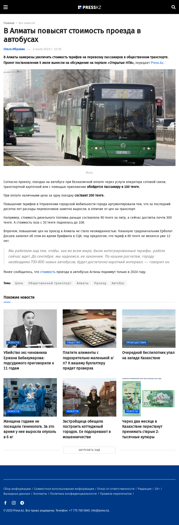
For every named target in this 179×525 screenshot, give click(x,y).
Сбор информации (17, 488)
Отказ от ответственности (116, 488)
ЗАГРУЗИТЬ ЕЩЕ (89, 450)
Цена (19, 283)
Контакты (40, 493)
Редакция (145, 488)
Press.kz (157, 63)
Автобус (118, 283)
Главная (8, 23)
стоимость (47, 272)
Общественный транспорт (49, 283)
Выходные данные (17, 493)
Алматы (83, 283)
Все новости (27, 23)
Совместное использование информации (64, 488)
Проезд (100, 283)
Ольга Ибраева (14, 49)
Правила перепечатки (116, 493)
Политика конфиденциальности (73, 493)
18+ (158, 488)
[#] (89, 7)
